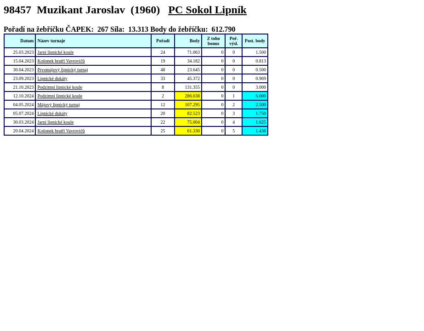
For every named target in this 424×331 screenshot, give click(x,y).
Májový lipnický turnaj (58, 104)
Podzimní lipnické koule (59, 87)
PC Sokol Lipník (207, 10)
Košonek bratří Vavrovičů (61, 60)
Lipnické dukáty (52, 78)
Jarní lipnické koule (55, 52)
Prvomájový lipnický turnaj (62, 69)
